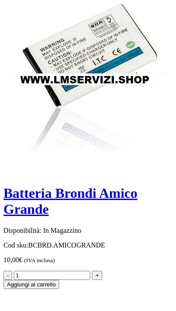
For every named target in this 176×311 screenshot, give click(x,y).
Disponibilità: (22, 230)
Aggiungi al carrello (31, 284)
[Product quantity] (52, 275)
